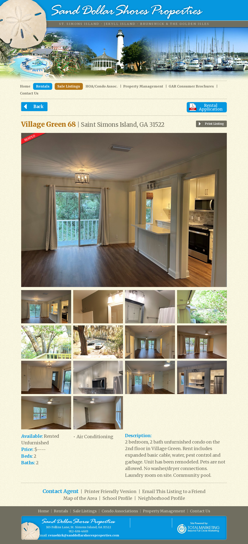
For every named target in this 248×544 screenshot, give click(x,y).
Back (32, 106)
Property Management (143, 86)
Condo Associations (120, 511)
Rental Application (211, 107)
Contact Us (29, 93)
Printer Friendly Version (110, 491)
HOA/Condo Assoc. (101, 86)
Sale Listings (68, 86)
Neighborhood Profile (161, 498)
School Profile (117, 498)
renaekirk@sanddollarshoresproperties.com (83, 535)
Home (25, 86)
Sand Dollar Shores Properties (127, 12)
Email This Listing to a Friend (173, 491)
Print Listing (210, 124)
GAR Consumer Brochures (191, 86)
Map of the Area (80, 498)
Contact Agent (61, 491)
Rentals (43, 86)
